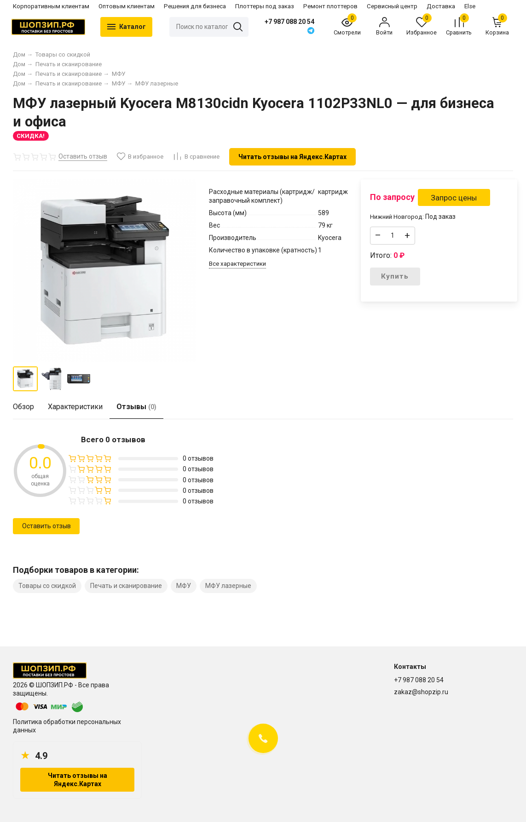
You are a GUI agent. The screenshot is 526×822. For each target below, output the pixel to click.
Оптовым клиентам (126, 6)
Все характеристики (237, 263)
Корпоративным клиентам (51, 6)
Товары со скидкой (47, 585)
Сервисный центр (392, 6)
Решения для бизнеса (195, 6)
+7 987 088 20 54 (289, 21)
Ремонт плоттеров (330, 6)
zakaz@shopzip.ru (421, 692)
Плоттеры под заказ (264, 6)
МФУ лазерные (228, 585)
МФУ (183, 585)
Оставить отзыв (46, 526)
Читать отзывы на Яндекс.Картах (292, 156)
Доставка (441, 6)
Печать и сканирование (126, 585)
